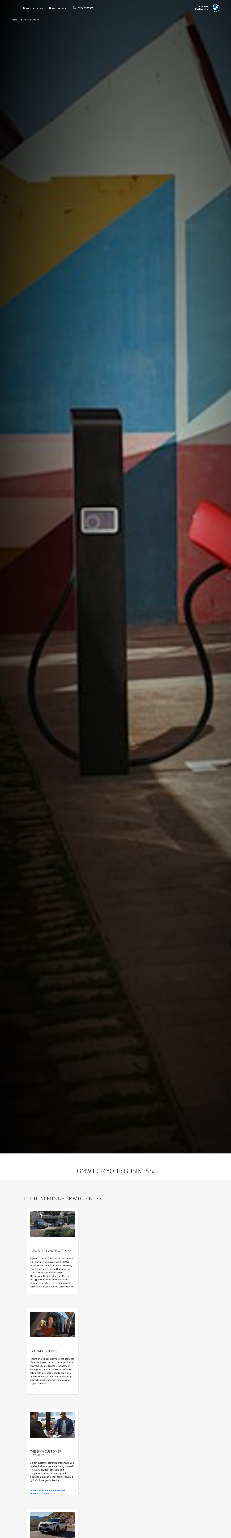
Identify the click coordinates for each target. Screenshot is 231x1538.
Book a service (57, 8)
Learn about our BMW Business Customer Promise (47, 1491)
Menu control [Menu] (13, 8)
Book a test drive (33, 8)
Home (14, 19)
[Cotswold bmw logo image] (207, 8)
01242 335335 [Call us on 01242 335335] (86, 8)
